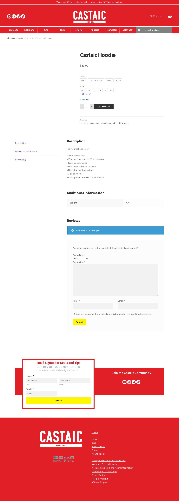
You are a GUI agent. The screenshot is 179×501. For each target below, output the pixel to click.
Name (76, 300)
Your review (79, 262)
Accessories (95, 123)
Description (20, 143)
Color (82, 76)
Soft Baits (29, 29)
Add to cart (103, 106)
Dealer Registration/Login (104, 471)
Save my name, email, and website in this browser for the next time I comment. (113, 313)
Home (12, 38)
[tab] (37, 143)
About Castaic (98, 446)
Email (121, 300)
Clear (87, 93)
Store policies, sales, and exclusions (108, 460)
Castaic (112, 123)
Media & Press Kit (100, 478)
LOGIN (95, 432)
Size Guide (85, 99)
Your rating (79, 254)
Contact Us (97, 450)
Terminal (78, 29)
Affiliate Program (100, 482)
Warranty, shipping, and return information (112, 467)
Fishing (20, 38)
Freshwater (111, 29)
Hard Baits (13, 29)
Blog (94, 442)
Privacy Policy (98, 475)
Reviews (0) (20, 159)
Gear (126, 123)
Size (82, 86)
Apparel (95, 29)
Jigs (46, 29)
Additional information (26, 151)
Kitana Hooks (98, 453)
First (28, 384)
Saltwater (128, 29)
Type (27, 38)
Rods (62, 29)
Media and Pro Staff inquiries (105, 464)
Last (61, 384)
